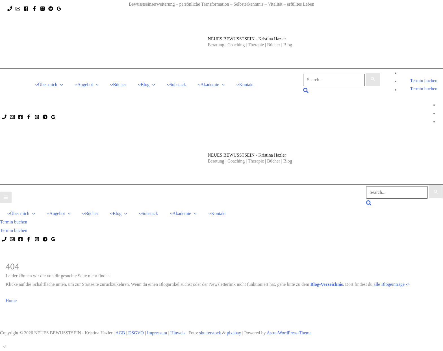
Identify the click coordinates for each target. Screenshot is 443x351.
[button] (60, 84)
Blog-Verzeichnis (326, 284)
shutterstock (210, 332)
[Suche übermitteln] (373, 79)
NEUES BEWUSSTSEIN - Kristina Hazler (247, 38)
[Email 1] (18, 8)
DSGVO (136, 332)
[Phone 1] (9, 8)
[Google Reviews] (59, 8)
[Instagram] (42, 8)
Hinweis (177, 332)
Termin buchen (423, 88)
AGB (120, 332)
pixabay (234, 332)
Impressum (157, 332)
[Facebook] (26, 8)
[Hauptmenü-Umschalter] (6, 197)
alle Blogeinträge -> (391, 284)
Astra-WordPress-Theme (289, 332)
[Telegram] (50, 8)
